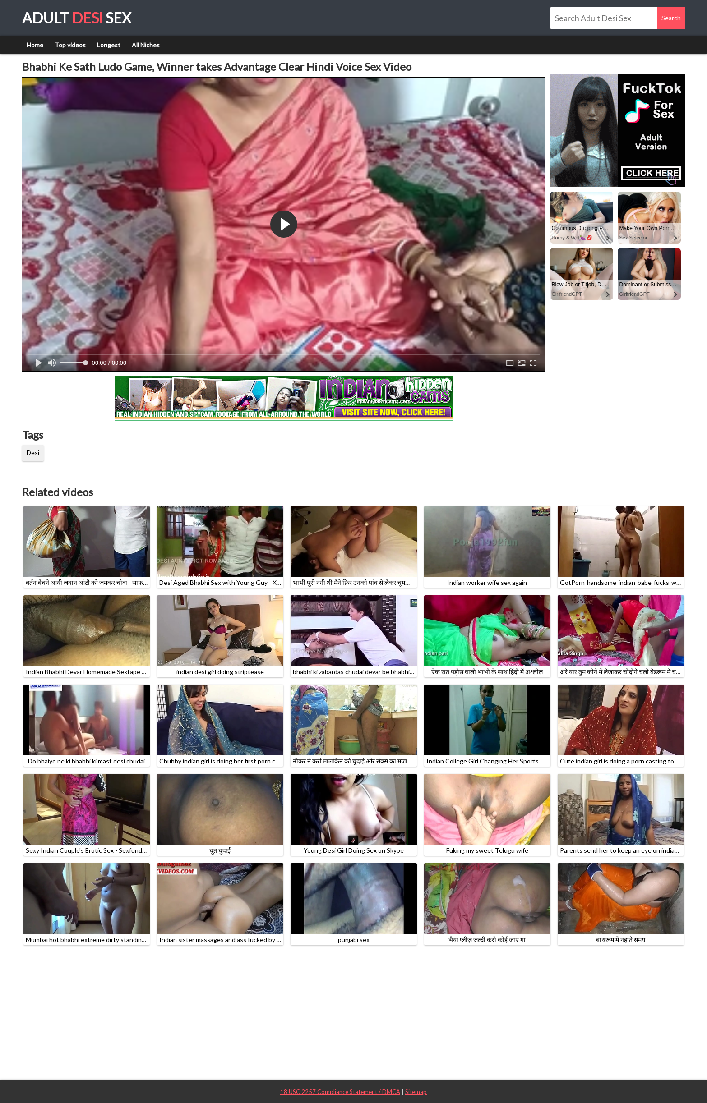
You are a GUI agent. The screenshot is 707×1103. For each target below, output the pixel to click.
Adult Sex (76, 18)
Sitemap (416, 1091)
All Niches (146, 45)
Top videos (70, 45)
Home (35, 45)
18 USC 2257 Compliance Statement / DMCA (340, 1091)
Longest (108, 45)
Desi (33, 452)
